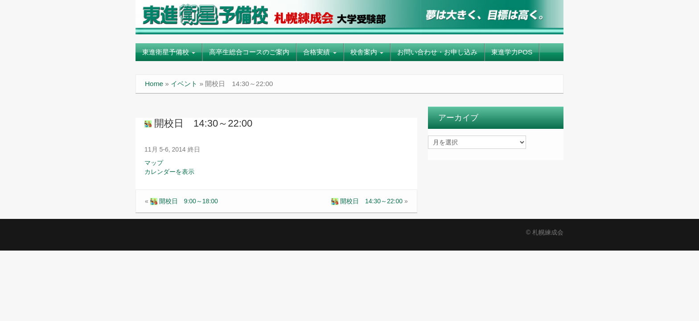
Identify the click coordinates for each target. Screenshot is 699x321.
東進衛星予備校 (168, 52)
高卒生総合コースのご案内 (249, 52)
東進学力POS (512, 52)
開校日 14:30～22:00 (198, 123)
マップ (153, 162)
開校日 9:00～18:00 (184, 201)
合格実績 (319, 52)
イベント (184, 83)
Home (154, 83)
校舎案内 (366, 52)
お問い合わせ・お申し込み (437, 52)
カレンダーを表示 (169, 171)
